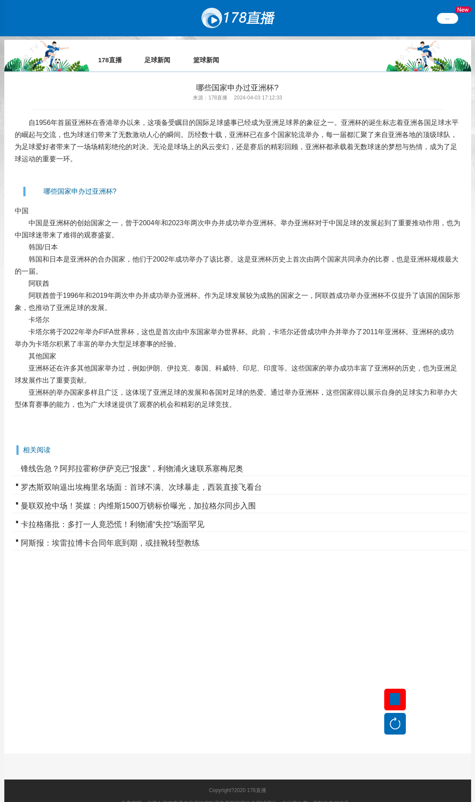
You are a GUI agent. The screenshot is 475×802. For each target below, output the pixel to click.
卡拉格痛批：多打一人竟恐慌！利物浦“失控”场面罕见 (113, 512)
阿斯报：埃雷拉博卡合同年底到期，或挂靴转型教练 (110, 531)
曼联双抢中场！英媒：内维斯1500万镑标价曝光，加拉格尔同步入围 (138, 493)
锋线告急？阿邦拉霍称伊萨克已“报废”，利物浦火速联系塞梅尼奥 (132, 456)
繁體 (447, 18)
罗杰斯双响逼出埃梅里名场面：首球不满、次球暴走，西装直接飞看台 (141, 475)
